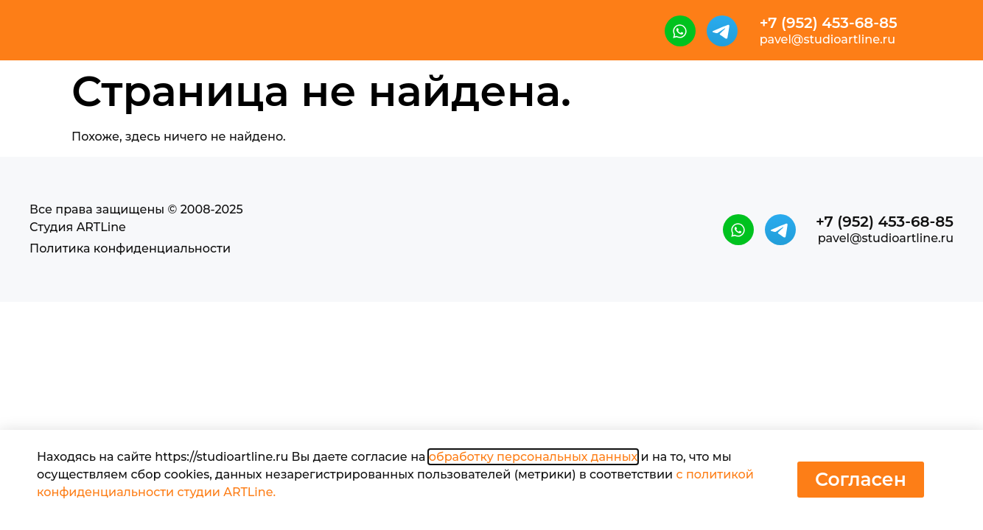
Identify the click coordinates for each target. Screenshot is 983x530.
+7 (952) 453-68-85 (829, 23)
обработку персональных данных (533, 457)
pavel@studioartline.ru (827, 39)
